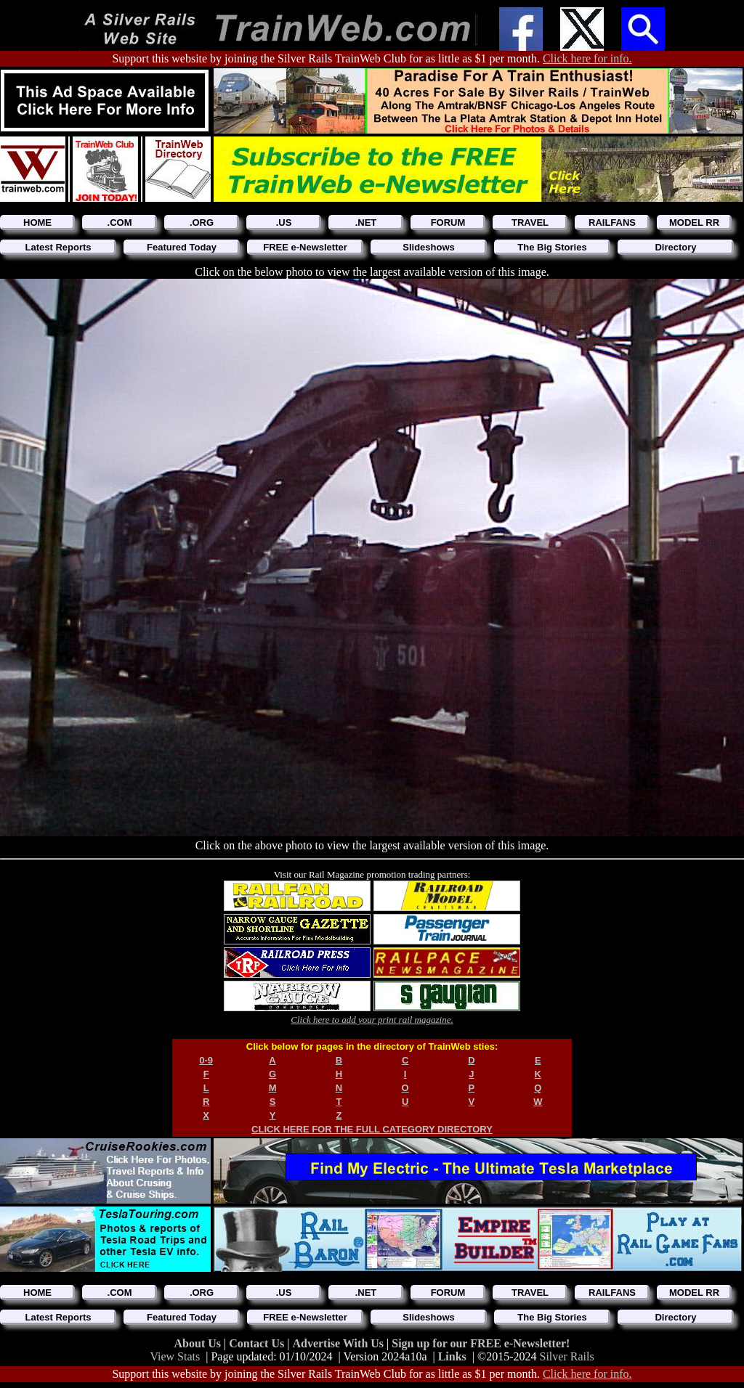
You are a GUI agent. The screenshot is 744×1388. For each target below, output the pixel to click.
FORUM (448, 222)
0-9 (206, 1060)
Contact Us (258, 1343)
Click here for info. (587, 58)
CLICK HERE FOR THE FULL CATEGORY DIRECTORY (372, 1129)
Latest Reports (58, 247)
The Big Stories (551, 247)
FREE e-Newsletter (305, 247)
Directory (675, 247)
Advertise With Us (339, 1343)
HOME (37, 222)
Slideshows (429, 247)
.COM (120, 222)
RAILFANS (612, 222)
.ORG (202, 222)
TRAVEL (530, 222)
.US (284, 222)
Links (452, 1356)
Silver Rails (567, 1356)
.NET (366, 222)
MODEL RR (694, 222)
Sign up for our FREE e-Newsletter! (481, 1343)
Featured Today (182, 247)
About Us (199, 1343)
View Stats (175, 1356)
